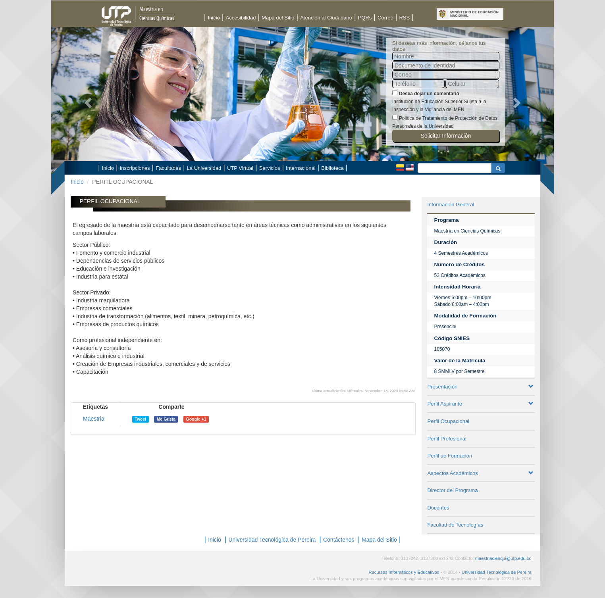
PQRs (365, 18)
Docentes (438, 508)
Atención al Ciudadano (326, 18)
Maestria (93, 418)
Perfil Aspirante (481, 404)
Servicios (269, 168)
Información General (451, 205)
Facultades (168, 168)
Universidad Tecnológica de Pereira (272, 539)
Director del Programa (453, 490)
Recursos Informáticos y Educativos (403, 572)
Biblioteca (332, 168)
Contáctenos (339, 539)
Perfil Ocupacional (449, 421)
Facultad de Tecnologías (456, 525)
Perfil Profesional (447, 439)
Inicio (214, 18)
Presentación (481, 387)
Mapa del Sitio (278, 18)
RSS (404, 18)
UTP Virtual (240, 168)
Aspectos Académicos (481, 473)
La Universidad (204, 168)
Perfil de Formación (450, 456)
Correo (385, 18)
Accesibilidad (241, 18)
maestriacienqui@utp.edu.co (503, 558)
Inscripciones (135, 168)
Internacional (300, 168)
